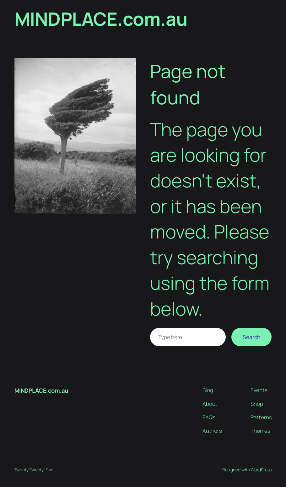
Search (251, 337)
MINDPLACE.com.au (101, 18)
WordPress (261, 470)
